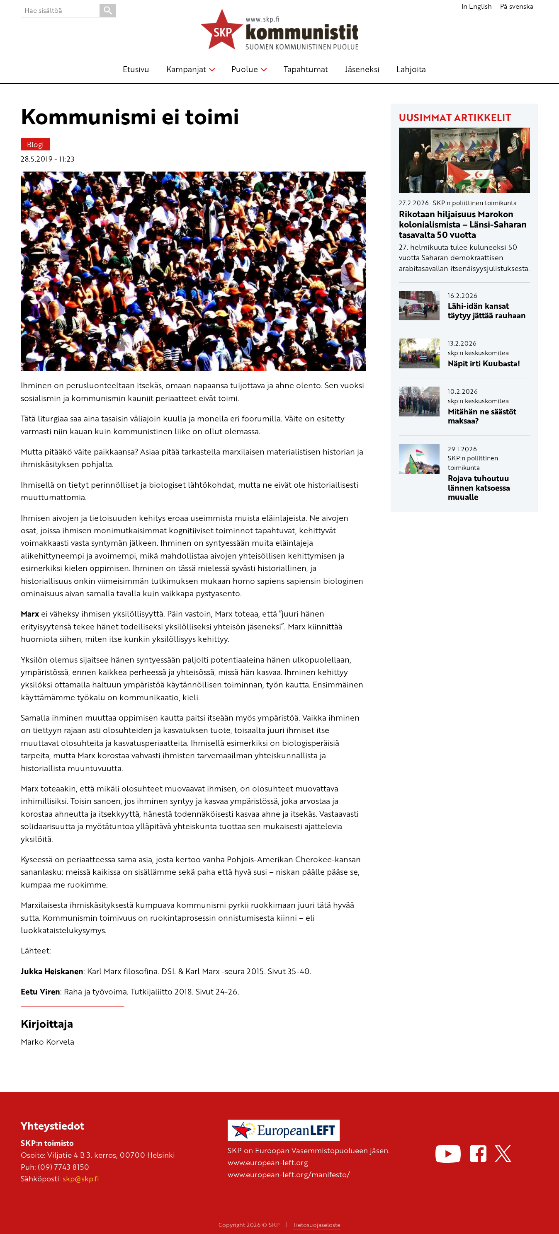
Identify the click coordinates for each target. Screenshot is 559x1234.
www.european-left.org (268, 1162)
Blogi (35, 144)
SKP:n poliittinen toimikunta (475, 202)
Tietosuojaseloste (316, 1225)
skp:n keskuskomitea (478, 352)
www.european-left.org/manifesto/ (289, 1174)
